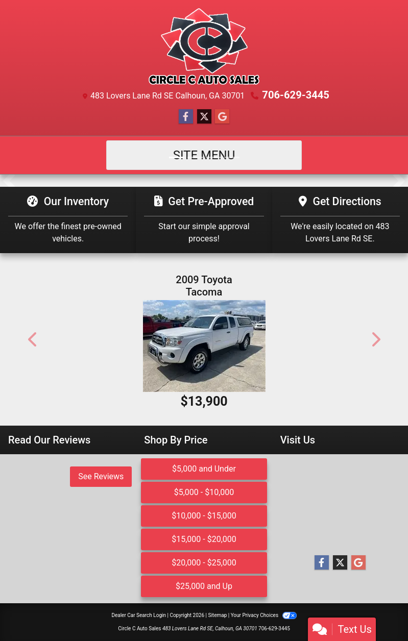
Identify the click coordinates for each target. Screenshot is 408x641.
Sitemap (217, 615)
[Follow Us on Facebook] (186, 117)
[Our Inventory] (68, 220)
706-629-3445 (295, 95)
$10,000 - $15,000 (204, 516)
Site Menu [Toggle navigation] (204, 155)
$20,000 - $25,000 (204, 563)
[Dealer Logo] (204, 46)
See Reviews (101, 476)
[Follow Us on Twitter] (204, 117)
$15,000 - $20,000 (204, 539)
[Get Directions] (340, 220)
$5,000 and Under (204, 469)
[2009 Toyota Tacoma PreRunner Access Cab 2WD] (204, 346)
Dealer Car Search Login (138, 615)
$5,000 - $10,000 (204, 492)
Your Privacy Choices (264, 615)
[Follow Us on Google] (222, 117)
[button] (9, 181)
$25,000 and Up (204, 586)
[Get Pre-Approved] (204, 220)
